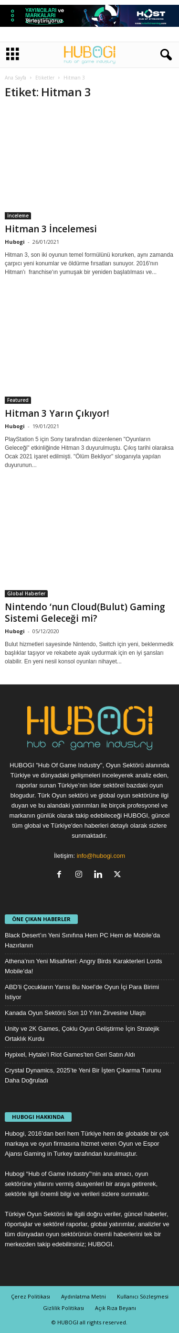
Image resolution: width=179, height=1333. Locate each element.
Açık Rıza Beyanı (115, 1307)
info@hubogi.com (101, 855)
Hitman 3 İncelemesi (51, 229)
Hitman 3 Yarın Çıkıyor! (57, 413)
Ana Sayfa (15, 77)
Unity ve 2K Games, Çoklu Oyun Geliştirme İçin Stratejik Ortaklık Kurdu (82, 1033)
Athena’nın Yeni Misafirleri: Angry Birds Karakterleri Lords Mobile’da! (83, 966)
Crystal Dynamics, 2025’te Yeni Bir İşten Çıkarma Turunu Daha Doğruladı (83, 1075)
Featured (18, 400)
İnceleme (18, 215)
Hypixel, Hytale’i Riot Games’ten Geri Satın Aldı (70, 1054)
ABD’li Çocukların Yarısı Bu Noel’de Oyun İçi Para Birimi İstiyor (82, 992)
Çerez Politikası (30, 1296)
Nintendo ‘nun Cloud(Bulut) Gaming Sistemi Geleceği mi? (85, 613)
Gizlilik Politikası (63, 1307)
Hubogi (15, 241)
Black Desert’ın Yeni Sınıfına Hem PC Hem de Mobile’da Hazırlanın (82, 940)
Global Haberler (26, 593)
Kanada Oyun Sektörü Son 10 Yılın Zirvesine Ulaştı (75, 1012)
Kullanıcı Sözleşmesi (142, 1296)
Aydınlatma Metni (83, 1296)
